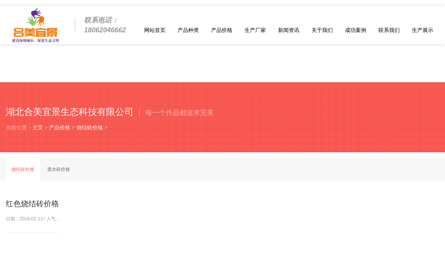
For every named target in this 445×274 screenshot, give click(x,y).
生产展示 (422, 30)
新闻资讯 (288, 30)
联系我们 (389, 30)
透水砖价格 (58, 169)
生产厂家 (255, 30)
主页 (37, 127)
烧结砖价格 (89, 127)
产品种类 (188, 30)
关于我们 (322, 30)
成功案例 (355, 30)
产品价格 (221, 30)
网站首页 (154, 30)
